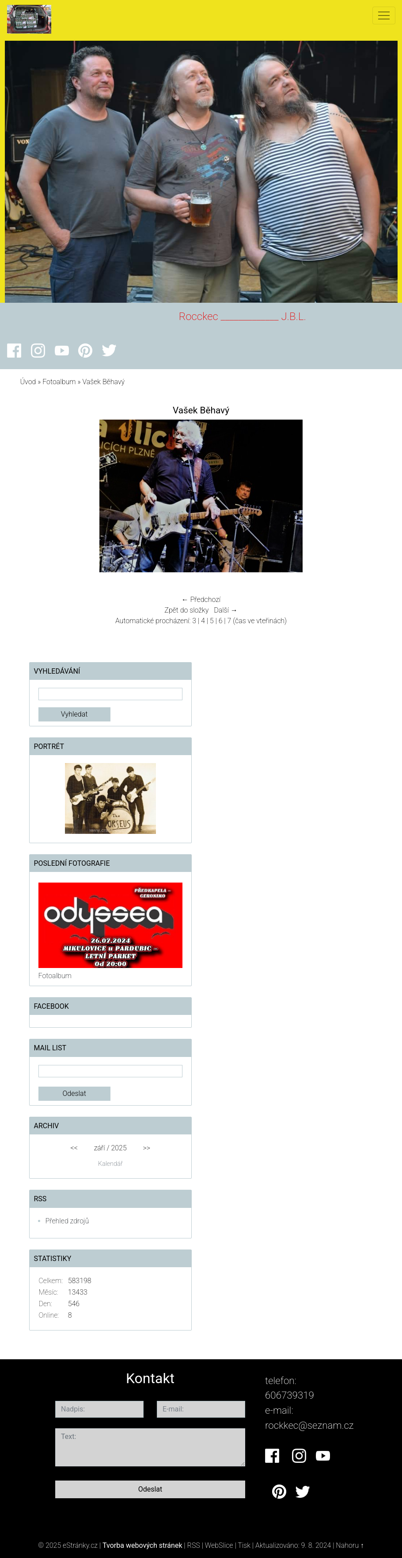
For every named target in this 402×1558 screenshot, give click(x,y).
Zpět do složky (186, 610)
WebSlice (219, 1545)
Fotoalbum (59, 382)
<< (74, 1148)
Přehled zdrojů (67, 1221)
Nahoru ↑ (350, 1545)
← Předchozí (201, 599)
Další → (226, 610)
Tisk (244, 1545)
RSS (193, 1545)
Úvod (28, 382)
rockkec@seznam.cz (309, 1425)
